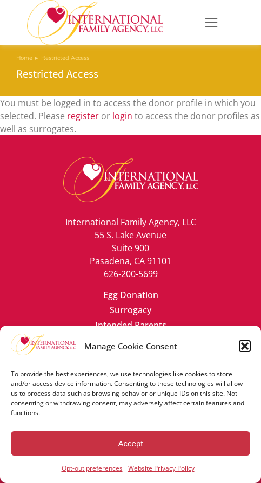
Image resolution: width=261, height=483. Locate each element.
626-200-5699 (131, 274)
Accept (130, 443)
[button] (244, 346)
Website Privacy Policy (161, 468)
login (122, 116)
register (83, 116)
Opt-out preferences (92, 468)
